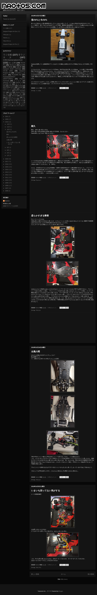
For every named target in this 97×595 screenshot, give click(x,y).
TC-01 (21, 99)
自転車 (19, 67)
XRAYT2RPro (8, 79)
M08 (4, 102)
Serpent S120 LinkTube (12, 69)
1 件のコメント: (52, 88)
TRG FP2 (38, 567)
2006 (7, 191)
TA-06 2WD (8, 71)
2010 (7, 180)
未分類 (22, 65)
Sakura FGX (12, 99)
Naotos (7, 201)
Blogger (61, 591)
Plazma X (38, 180)
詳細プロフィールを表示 (10, 206)
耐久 (33, 126)
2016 (7, 164)
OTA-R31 (5, 100)
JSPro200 (12, 86)
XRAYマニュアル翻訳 (9, 89)
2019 (7, 122)
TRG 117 (13, 100)
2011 (7, 177)
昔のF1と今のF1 (39, 20)
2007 (7, 188)
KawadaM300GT (9, 77)
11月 (8, 127)
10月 (8, 129)
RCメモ (20, 102)
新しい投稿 (35, 574)
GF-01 (9, 102)
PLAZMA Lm (7, 84)
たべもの (18, 81)
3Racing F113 (7, 82)
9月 (8, 147)
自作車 (20, 87)
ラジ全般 (38, 90)
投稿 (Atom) (64, 579)
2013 (7, 172)
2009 (7, 183)
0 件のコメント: (52, 177)
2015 (7, 167)
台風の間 (35, 351)
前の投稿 (91, 574)
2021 (7, 116)
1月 (8, 155)
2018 (7, 159)
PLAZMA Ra (16, 75)
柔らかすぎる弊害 (40, 215)
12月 (8, 124)
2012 (7, 175)
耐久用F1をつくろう (12, 97)
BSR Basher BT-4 (8, 87)
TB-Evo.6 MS (17, 94)
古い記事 (12, 63)
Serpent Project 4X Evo (10, 31)
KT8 (15, 102)
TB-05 (5, 38)
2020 (7, 119)
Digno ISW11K (17, 105)
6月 (8, 150)
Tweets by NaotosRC (9, 19)
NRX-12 (5, 95)
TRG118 (38, 310)
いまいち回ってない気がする (45, 490)
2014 (7, 169)
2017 (7, 161)
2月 (8, 153)
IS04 (10, 92)
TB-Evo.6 (13, 65)
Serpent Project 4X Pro (10, 44)
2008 (7, 185)
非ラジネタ (14, 56)
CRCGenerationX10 (12, 60)
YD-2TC (22, 95)
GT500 (20, 86)
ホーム (63, 574)
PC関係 (9, 67)
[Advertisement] (62, 108)
